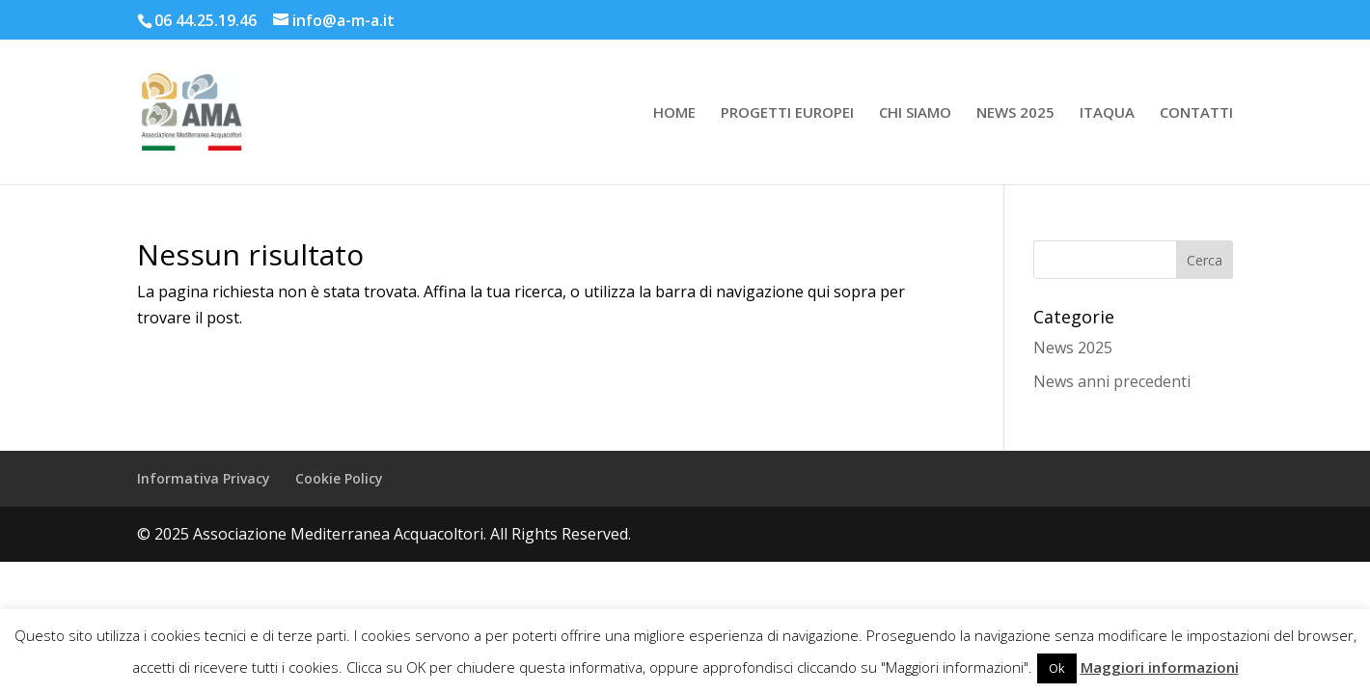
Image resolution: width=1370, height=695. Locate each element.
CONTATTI (1196, 113)
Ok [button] (1057, 668)
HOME (674, 113)
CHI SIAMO (915, 113)
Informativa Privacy (203, 478)
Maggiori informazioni (1160, 667)
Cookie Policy (339, 478)
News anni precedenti (1112, 381)
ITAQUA (1107, 113)
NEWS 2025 (1015, 113)
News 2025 (1072, 347)
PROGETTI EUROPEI (787, 113)
